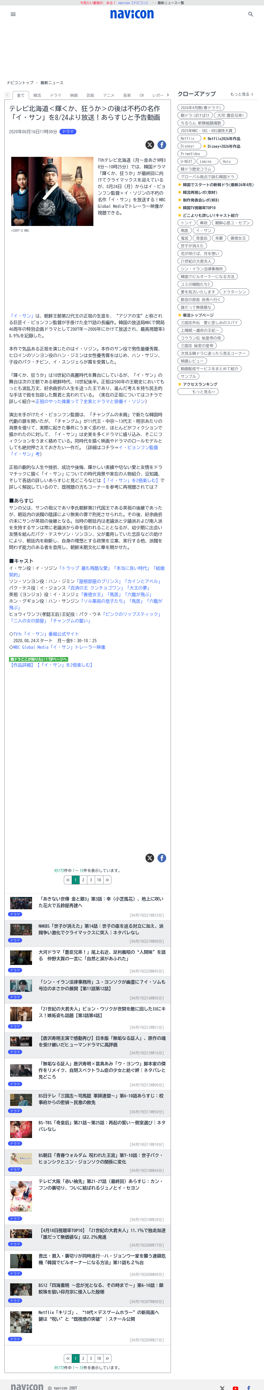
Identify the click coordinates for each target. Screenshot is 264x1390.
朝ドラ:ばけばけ (195, 115)
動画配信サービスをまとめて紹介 (209, 369)
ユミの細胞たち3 (195, 284)
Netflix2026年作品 (224, 139)
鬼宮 (184, 238)
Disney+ (189, 146)
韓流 (37, 95)
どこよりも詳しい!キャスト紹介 (211, 215)
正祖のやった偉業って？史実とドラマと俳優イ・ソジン (90, 401)
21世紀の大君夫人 (196, 261)
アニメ (108, 95)
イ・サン (203, 231)
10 (122, 880)
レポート (160, 95)
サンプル (188, 376)
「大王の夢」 (138, 588)
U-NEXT (186, 161)
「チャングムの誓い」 (70, 621)
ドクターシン (234, 292)
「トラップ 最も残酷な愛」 (84, 568)
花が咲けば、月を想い (200, 254)
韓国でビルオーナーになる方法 (207, 277)
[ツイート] (149, 144)
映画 (74, 95)
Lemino (207, 161)
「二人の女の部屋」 (28, 621)
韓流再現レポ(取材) (200, 192)
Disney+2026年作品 (224, 146)
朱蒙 (219, 238)
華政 (204, 223)
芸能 (90, 95)
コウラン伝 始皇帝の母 (201, 338)
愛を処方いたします (198, 292)
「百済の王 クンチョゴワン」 (95, 588)
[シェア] (161, 144)
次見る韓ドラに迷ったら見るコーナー (213, 353)
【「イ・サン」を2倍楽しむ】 (130, 480)
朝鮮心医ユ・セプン (232, 223)
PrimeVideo (192, 154)
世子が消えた (192, 246)
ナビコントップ (20, 83)
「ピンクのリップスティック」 (131, 614)
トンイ (186, 223)
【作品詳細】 (22, 665)
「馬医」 (114, 594)
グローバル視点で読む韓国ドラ (207, 177)
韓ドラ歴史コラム (196, 169)
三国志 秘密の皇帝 (197, 346)
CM (142, 95)
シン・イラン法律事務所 (202, 269)
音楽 (127, 95)
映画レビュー (192, 361)
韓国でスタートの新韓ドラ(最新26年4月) (218, 185)
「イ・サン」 (22, 316)
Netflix (189, 138)
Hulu (228, 161)
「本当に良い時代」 (131, 568)
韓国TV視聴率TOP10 (199, 208)
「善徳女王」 (92, 594)
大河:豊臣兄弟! (230, 115)
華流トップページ (198, 315)
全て (21, 95)
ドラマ (55, 95)
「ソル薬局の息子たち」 (103, 601)
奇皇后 (202, 238)
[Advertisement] (132, 50)
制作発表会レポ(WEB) (201, 200)
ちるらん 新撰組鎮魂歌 (201, 123)
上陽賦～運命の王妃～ (200, 330)
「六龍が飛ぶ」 (138, 594)
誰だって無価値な (196, 307)
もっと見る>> (198, 392)
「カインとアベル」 (142, 581)
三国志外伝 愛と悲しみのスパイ (209, 323)
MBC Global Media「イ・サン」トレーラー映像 (59, 647)
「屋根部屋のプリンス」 (99, 581)
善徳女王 (238, 238)
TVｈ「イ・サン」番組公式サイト (46, 634)
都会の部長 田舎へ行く (201, 300)
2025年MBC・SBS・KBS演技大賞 (207, 131)
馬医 (184, 231)
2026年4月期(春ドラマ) (201, 108)
